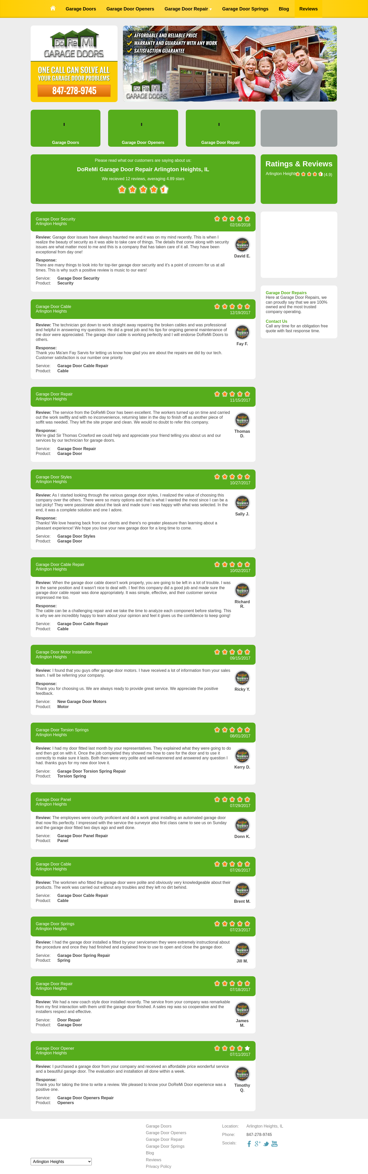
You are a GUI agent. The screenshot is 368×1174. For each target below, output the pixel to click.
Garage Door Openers (130, 8)
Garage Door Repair (188, 8)
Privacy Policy (158, 1166)
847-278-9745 (74, 90)
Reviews (308, 8)
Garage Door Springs (245, 8)
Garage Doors (81, 8)
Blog (284, 8)
